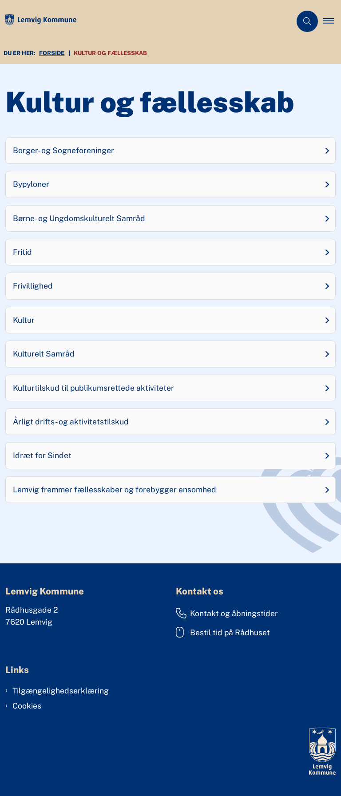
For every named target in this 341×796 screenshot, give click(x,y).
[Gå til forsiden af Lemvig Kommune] (142, 21)
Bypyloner (31, 184)
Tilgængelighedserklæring (60, 690)
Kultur (24, 320)
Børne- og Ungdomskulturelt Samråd (79, 218)
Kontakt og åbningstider (227, 613)
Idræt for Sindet (42, 455)
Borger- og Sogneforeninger (63, 150)
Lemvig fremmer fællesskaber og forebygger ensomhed (114, 489)
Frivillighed (33, 285)
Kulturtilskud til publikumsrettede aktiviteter (93, 387)
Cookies (26, 705)
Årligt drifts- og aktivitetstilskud (71, 421)
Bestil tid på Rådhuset (223, 632)
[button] (332, 21)
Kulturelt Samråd (44, 353)
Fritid (22, 252)
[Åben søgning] (307, 21)
